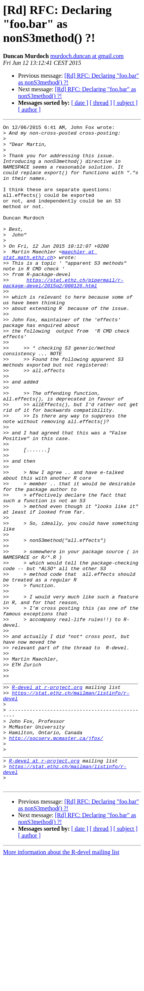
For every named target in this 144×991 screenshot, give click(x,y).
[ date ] (79, 103)
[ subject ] (125, 103)
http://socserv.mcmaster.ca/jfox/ (56, 861)
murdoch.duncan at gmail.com (87, 56)
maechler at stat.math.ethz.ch (50, 281)
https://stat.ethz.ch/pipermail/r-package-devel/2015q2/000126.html (63, 315)
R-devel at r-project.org (47, 800)
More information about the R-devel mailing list (61, 984)
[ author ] (29, 109)
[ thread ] (101, 103)
